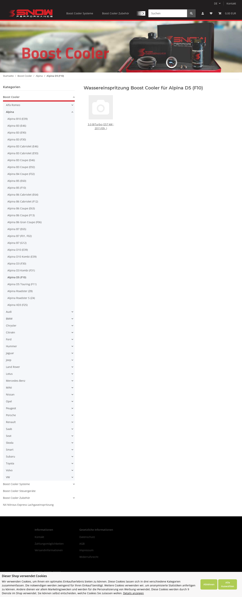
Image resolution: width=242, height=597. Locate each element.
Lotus (9, 374)
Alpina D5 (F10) (16, 277)
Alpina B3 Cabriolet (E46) (22, 146)
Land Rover (13, 367)
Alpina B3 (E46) (16, 125)
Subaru (10, 456)
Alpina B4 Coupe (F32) (21, 174)
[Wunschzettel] (211, 13)
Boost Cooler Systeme (16, 484)
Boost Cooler (11, 97)
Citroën (10, 332)
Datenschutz (87, 537)
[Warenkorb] (227, 13)
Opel (9, 401)
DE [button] (215, 3)
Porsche (11, 415)
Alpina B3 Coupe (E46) (21, 160)
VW (8, 477)
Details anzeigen (133, 593)
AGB (82, 543)
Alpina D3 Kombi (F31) (21, 270)
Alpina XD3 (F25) (17, 305)
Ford (9, 339)
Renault (11, 422)
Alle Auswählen (227, 584)
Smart (9, 449)
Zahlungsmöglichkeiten (49, 543)
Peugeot (11, 408)
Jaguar (10, 353)
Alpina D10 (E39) (17, 249)
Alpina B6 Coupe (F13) (21, 215)
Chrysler (11, 325)
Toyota (10, 463)
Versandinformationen (49, 550)
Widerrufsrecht (88, 557)
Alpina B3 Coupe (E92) (21, 167)
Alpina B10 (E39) (17, 119)
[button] (203, 13)
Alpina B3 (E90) (16, 132)
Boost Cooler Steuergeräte (19, 491)
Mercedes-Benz (15, 380)
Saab (9, 429)
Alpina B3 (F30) (16, 139)
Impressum (86, 550)
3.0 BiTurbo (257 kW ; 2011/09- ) (100, 125)
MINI (9, 387)
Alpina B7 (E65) (16, 229)
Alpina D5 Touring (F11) (22, 284)
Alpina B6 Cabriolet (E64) (22, 194)
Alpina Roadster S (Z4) (21, 298)
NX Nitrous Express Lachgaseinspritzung (28, 504)
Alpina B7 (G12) (16, 243)
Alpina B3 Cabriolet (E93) (22, 153)
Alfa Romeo (13, 105)
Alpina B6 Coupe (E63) (21, 208)
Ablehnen (208, 584)
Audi (9, 311)
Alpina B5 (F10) (16, 187)
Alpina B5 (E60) (16, 181)
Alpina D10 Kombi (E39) (22, 256)
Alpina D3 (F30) (16, 263)
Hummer (11, 346)
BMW (9, 318)
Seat (8, 436)
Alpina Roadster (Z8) (20, 291)
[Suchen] (167, 13)
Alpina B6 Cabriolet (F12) (22, 201)
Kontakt (231, 3)
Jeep (8, 360)
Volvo (9, 470)
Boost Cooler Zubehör (16, 498)
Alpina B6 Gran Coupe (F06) (24, 222)
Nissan (10, 394)
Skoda (9, 442)
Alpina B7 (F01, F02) (19, 236)
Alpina (10, 112)
